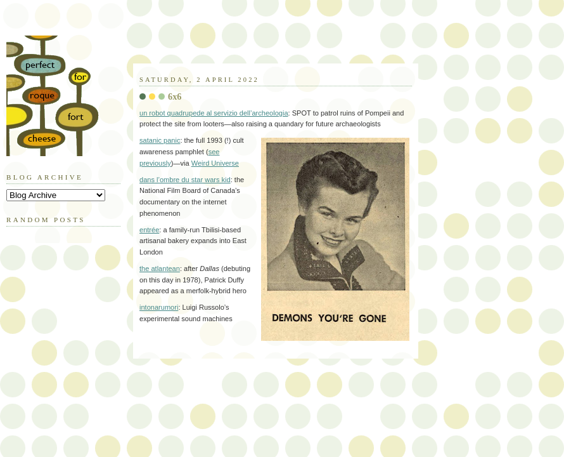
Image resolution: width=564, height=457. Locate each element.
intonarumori (158, 307)
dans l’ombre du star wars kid (185, 179)
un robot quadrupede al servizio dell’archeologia (213, 113)
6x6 (175, 96)
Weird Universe (215, 163)
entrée (149, 230)
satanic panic (159, 140)
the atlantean (159, 268)
